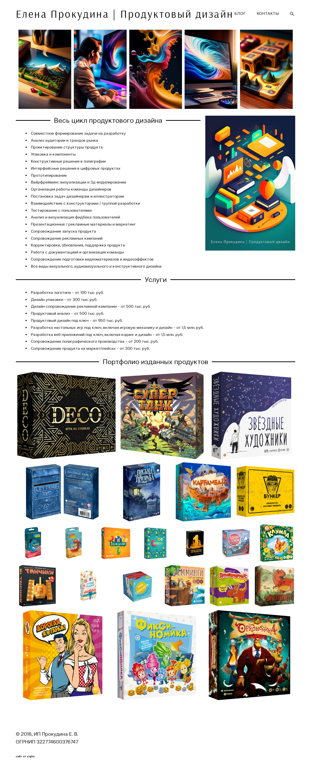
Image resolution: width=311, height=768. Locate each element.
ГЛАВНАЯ (214, 14)
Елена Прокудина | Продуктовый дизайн (65, 14)
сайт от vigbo (25, 756)
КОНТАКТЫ (268, 14)
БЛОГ (240, 14)
